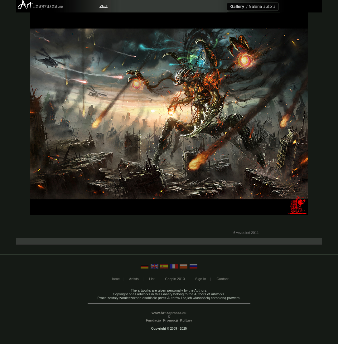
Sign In (200, 279)
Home (115, 279)
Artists (134, 279)
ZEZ (103, 6)
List (151, 279)
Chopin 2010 (175, 279)
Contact (222, 279)
